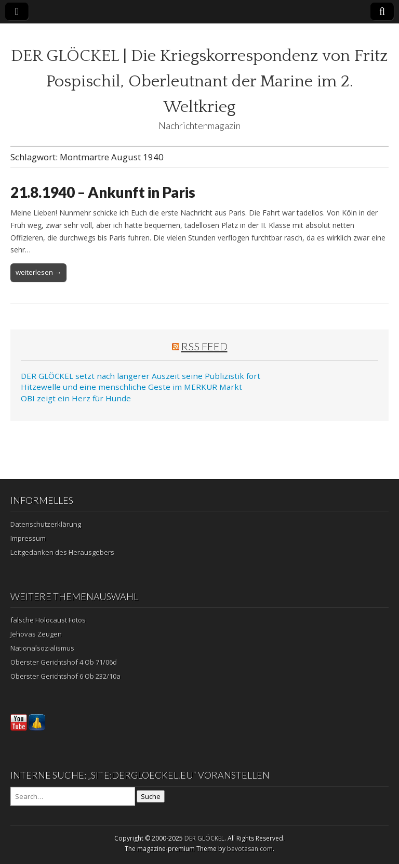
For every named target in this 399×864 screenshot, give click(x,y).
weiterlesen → (38, 272)
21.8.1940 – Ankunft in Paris (102, 192)
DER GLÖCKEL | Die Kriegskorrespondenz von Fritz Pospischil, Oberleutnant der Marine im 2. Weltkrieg (199, 81)
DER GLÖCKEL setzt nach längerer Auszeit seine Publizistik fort (140, 376)
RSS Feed (204, 346)
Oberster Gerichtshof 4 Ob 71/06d (63, 662)
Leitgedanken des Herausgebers (62, 552)
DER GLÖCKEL (204, 838)
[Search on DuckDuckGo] (72, 796)
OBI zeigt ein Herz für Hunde (76, 398)
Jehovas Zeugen (36, 634)
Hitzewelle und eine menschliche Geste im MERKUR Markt (131, 387)
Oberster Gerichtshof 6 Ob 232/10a (65, 676)
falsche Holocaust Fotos (48, 620)
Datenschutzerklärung (45, 524)
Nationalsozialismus (42, 648)
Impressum (28, 538)
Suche (151, 796)
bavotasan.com (250, 848)
